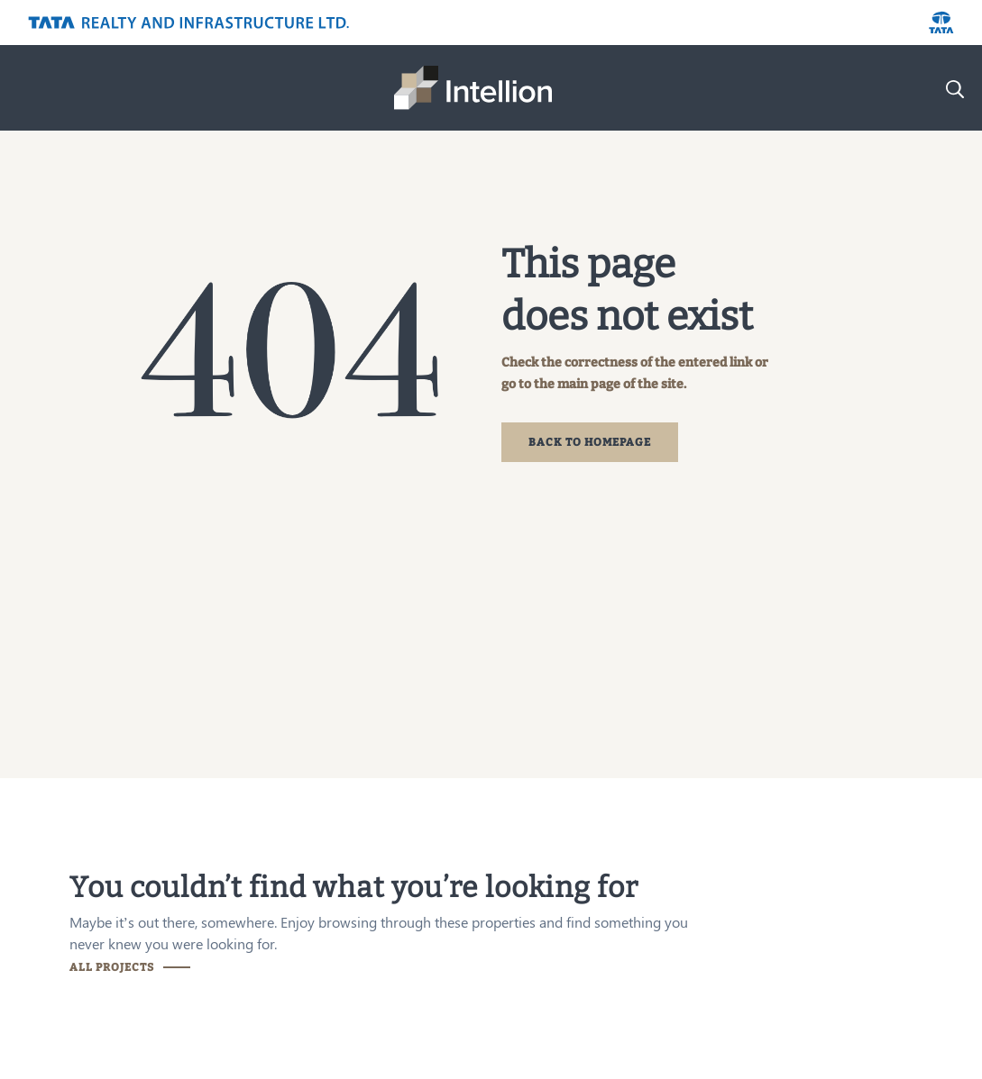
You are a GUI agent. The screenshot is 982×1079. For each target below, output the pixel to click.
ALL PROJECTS (111, 967)
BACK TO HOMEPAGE (589, 442)
